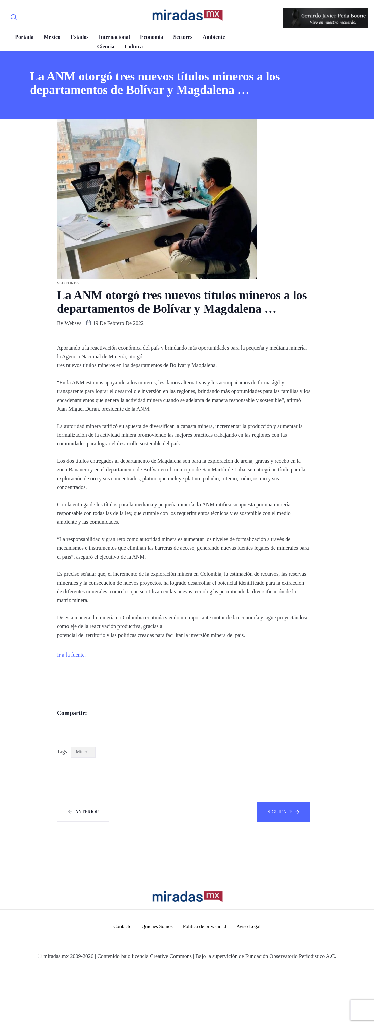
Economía (151, 37)
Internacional (113, 37)
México (51, 37)
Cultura (133, 46)
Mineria (83, 807)
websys (73, 323)
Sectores (182, 37)
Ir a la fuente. (71, 655)
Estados (79, 37)
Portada (24, 37)
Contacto (121, 982)
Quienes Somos (156, 982)
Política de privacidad (205, 982)
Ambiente (213, 37)
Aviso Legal (249, 982)
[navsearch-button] (13, 18)
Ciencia (105, 46)
